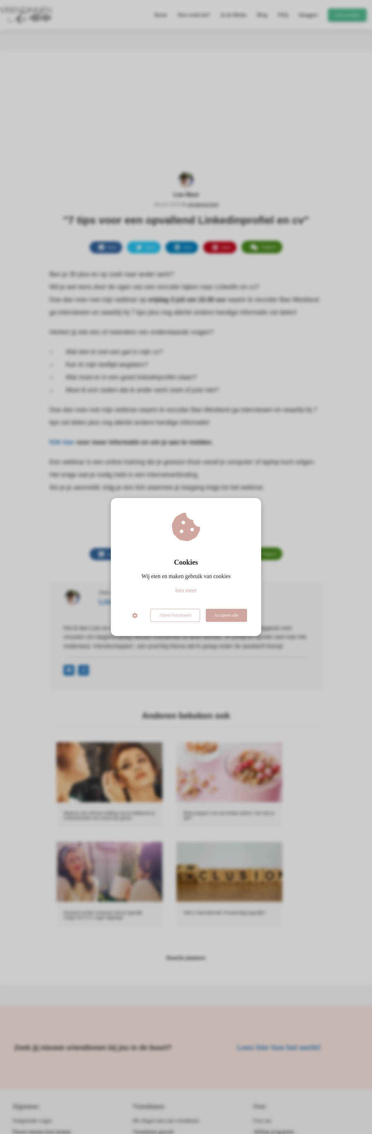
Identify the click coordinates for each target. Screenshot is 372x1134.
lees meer (186, 590)
